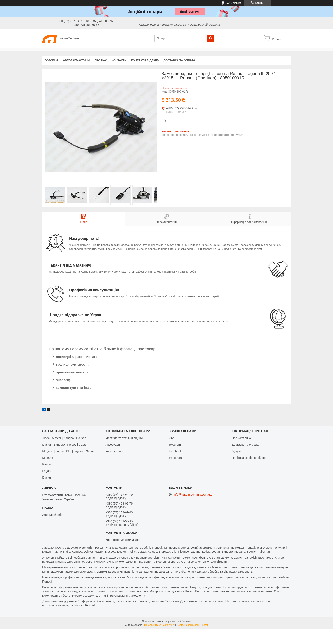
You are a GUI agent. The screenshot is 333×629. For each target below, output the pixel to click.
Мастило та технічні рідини (124, 438)
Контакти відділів (145, 60)
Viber (172, 438)
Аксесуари (112, 444)
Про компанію (241, 438)
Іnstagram (175, 457)
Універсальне (114, 451)
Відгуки (237, 451)
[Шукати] (210, 38)
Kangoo (47, 464)
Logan (46, 471)
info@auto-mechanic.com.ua (193, 494)
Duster (46, 477)
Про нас (100, 60)
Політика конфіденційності (250, 457)
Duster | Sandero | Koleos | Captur (64, 444)
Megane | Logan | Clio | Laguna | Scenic (68, 451)
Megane (47, 457)
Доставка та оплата (179, 60)
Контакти (119, 60)
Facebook (175, 451)
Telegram (175, 444)
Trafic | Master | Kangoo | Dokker (64, 438)
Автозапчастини (76, 60)
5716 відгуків (233, 2)
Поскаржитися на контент (159, 624)
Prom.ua (186, 621)
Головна (51, 60)
